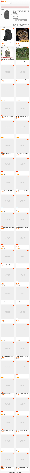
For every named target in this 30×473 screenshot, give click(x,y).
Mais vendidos (24, 20)
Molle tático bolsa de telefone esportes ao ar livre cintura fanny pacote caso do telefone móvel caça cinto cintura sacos (7, 430)
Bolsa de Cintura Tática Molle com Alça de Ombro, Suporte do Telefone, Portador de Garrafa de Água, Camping (22, 264)
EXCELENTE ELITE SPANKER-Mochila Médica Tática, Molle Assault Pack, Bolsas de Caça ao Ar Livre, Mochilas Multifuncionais (7, 42)
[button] (11, 14)
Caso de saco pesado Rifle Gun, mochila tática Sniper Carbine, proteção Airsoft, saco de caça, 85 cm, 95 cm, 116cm (22, 245)
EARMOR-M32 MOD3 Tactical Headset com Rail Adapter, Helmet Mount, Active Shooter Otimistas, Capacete (7, 116)
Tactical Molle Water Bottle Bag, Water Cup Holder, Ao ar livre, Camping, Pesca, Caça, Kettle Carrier (22, 79)
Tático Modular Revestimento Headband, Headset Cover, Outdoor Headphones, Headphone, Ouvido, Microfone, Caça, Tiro (7, 227)
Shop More (18, 20)
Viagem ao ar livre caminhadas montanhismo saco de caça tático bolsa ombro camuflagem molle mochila (7, 319)
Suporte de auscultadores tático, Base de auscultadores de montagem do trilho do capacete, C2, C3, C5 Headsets (22, 42)
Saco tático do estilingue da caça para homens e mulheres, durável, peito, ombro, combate (7, 264)
